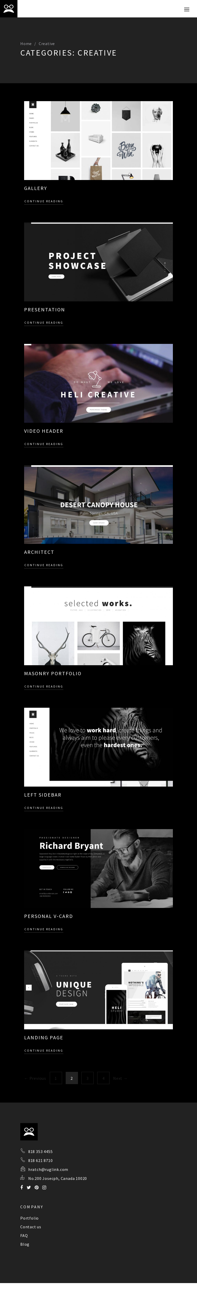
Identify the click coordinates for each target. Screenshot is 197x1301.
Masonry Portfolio (53, 673)
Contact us (30, 1226)
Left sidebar (43, 794)
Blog (24, 1244)
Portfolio (29, 1218)
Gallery (35, 188)
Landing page (43, 1037)
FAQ (24, 1235)
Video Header (43, 431)
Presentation (44, 309)
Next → (120, 1078)
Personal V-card (48, 916)
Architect (39, 552)
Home (26, 43)
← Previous (35, 1078)
